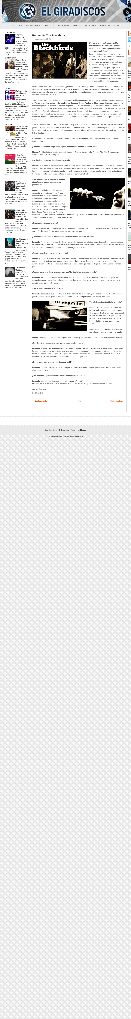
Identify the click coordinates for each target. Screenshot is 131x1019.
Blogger (83, 430)
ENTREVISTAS (10, 58)
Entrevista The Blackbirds (49, 35)
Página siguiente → (118, 401)
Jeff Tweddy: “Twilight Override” (20, 270)
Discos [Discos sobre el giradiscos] (48, 25)
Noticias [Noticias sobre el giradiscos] (17, 25)
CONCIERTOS (10, 33)
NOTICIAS (9, 124)
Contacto (119, 25)
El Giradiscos (64, 430)
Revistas (105, 25)
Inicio (5, 25)
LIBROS (8, 89)
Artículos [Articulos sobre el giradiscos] (90, 25)
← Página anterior (40, 401)
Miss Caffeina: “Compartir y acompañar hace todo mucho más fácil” (21, 64)
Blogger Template (63, 436)
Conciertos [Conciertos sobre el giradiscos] (62, 25)
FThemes (80, 436)
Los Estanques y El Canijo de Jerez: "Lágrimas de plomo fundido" (21, 243)
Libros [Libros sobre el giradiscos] (77, 25)
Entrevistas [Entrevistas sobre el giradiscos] (33, 25)
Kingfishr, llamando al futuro (19, 37)
